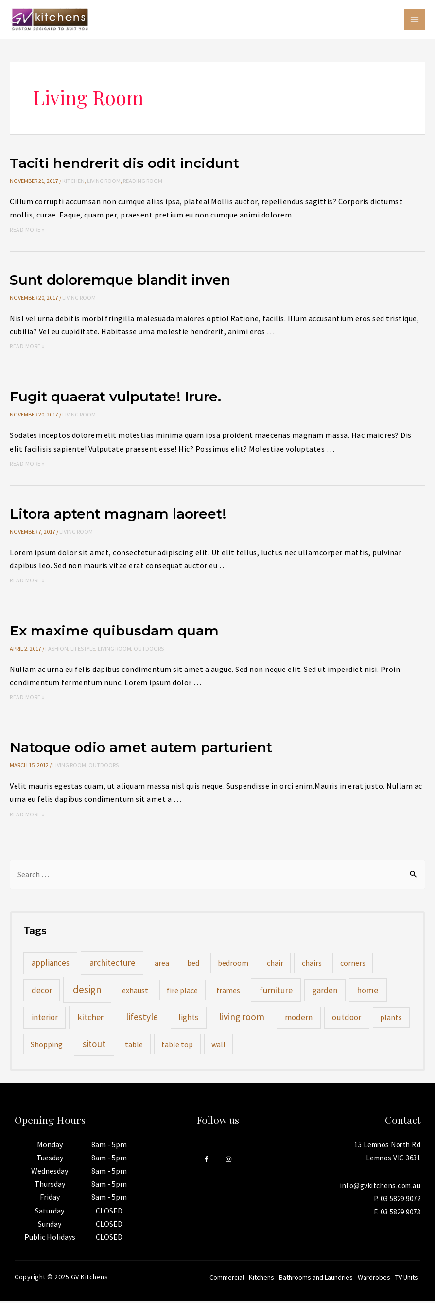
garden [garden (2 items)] (325, 992)
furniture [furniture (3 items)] (276, 992)
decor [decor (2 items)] (42, 992)
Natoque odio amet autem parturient (148, 750)
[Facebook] (206, 1162)
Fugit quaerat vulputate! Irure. (121, 399)
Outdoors (149, 650)
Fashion (56, 650)
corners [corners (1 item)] (352, 965)
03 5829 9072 (400, 1201)
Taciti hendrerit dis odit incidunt (130, 165)
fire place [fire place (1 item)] (182, 992)
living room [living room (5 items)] (241, 1019)
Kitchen (73, 183)
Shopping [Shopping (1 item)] (47, 1046)
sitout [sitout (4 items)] (94, 1046)
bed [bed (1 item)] (193, 965)
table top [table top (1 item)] (177, 1046)
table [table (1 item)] (134, 1046)
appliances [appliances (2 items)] (51, 965)
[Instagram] (229, 1162)
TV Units (406, 1279)
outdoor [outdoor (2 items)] (346, 1019)
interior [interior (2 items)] (45, 1019)
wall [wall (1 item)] (218, 1046)
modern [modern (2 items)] (299, 1019)
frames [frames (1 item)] (228, 992)
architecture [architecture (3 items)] (112, 965)
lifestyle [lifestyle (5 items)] (142, 1019)
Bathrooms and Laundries (316, 1279)
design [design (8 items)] (87, 991)
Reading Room (142, 183)
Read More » (27, 231)
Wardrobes (374, 1279)
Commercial (226, 1279)
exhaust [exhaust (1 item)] (135, 992)
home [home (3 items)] (367, 992)
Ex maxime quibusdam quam (119, 633)
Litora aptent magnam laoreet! (124, 516)
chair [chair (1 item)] (275, 965)
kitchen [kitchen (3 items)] (91, 1019)
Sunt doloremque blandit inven (125, 282)
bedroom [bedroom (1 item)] (233, 965)
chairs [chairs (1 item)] (312, 965)
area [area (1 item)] (162, 965)
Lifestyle (82, 650)
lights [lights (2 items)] (188, 1019)
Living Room (104, 183)
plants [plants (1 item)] (391, 1020)
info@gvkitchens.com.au (380, 1188)
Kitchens (261, 1279)
